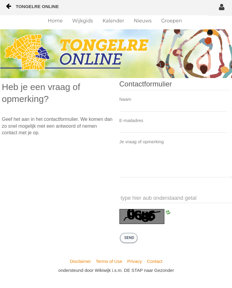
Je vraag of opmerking (141, 141)
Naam (125, 99)
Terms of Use (109, 261)
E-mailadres (131, 120)
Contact (155, 261)
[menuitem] (55, 21)
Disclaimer (80, 261)
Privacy (134, 261)
